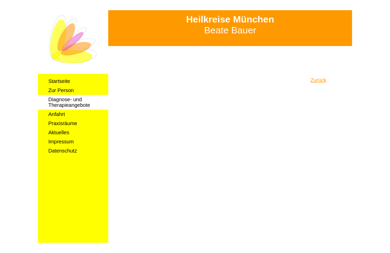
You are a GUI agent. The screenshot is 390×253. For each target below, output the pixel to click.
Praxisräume (62, 123)
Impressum (61, 141)
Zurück (318, 80)
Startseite (59, 81)
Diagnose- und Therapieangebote (69, 102)
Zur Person (61, 90)
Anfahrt (56, 114)
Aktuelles (58, 132)
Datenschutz (62, 151)
